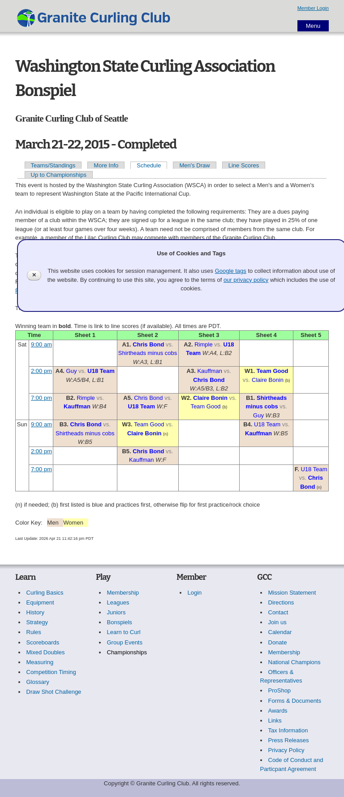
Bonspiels (119, 622)
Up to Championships (58, 174)
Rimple (203, 344)
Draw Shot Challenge (54, 691)
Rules (33, 632)
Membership (123, 592)
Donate (277, 642)
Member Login (313, 8)
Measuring (40, 662)
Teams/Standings (53, 165)
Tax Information (288, 730)
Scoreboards (43, 642)
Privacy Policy (286, 750)
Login (195, 592)
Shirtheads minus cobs (147, 353)
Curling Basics (45, 592)
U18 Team (100, 371)
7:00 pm (41, 397)
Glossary (37, 682)
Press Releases (288, 740)
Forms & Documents (294, 700)
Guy (71, 371)
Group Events (125, 642)
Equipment (40, 602)
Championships (127, 652)
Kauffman (209, 371)
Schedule (149, 165)
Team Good (272, 371)
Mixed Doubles (45, 652)
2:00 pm (41, 371)
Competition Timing (51, 672)
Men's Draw (194, 165)
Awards (278, 710)
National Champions (294, 662)
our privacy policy (246, 279)
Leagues (118, 602)
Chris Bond (148, 344)
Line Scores (243, 165)
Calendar (280, 632)
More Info (106, 165)
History (35, 612)
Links (275, 720)
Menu (313, 25)
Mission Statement (292, 592)
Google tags (230, 270)
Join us (277, 622)
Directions (281, 602)
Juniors (116, 612)
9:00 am (41, 344)
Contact (278, 612)
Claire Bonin (268, 380)
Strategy (37, 622)
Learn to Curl (124, 632)
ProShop (279, 690)
